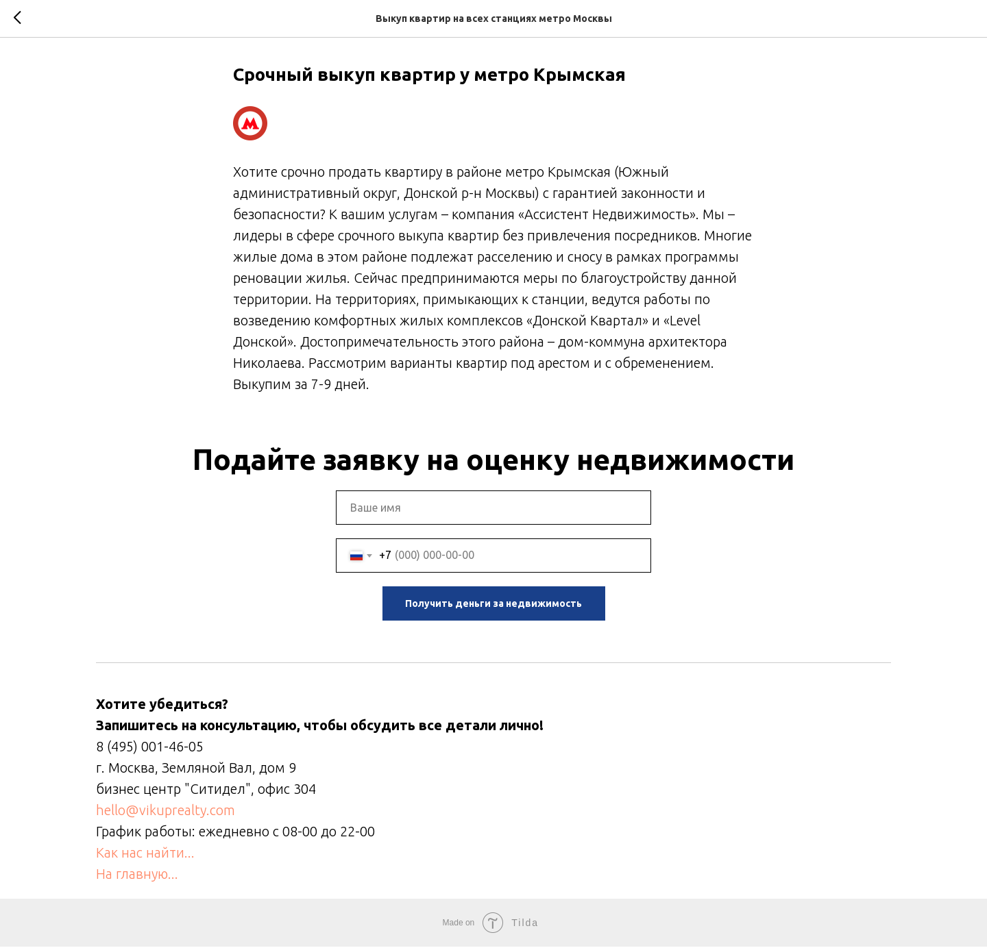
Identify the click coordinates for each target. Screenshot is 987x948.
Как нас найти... (145, 854)
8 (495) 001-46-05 (150, 748)
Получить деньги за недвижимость (493, 604)
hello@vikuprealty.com (165, 811)
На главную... (137, 875)
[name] (493, 509)
